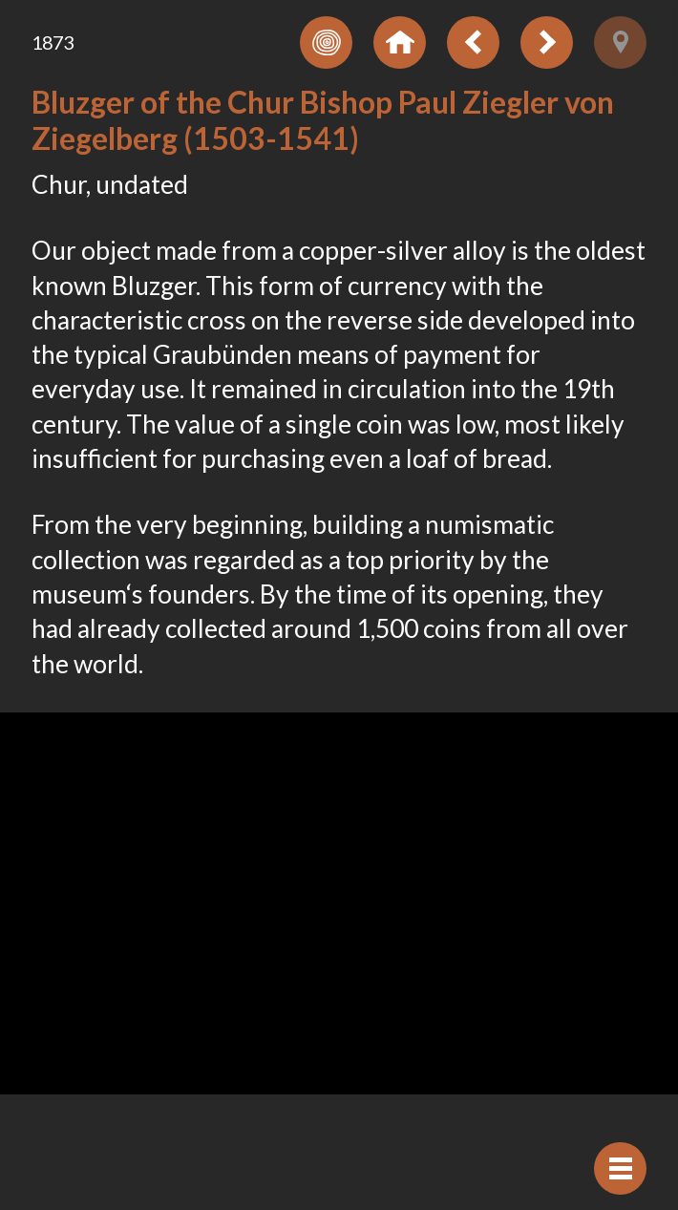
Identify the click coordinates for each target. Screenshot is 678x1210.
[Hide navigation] (620, 1168)
